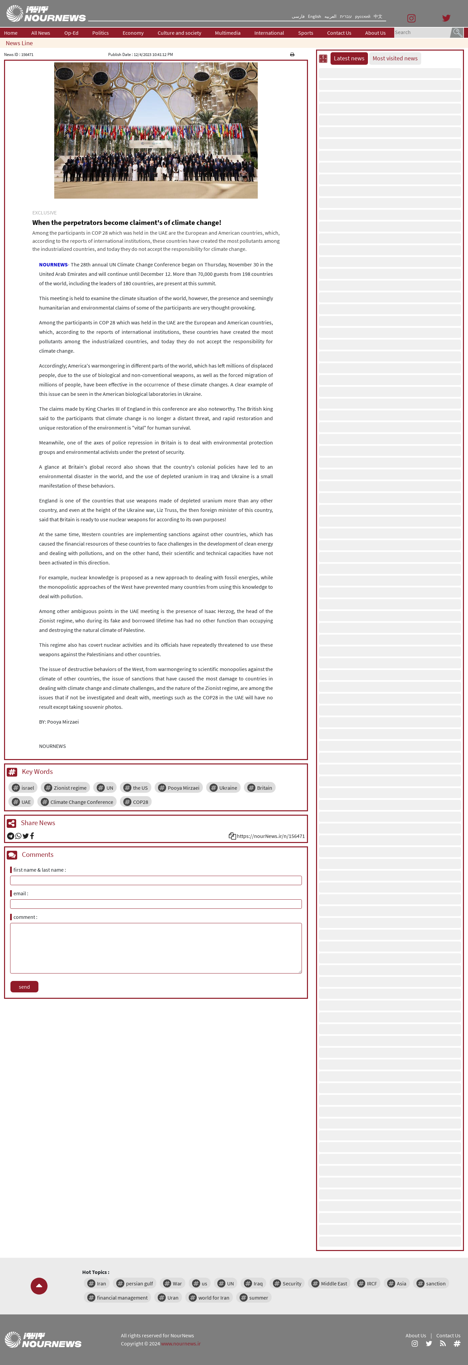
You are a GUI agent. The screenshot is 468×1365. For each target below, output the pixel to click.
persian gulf (139, 1283)
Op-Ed (71, 32)
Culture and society (179, 32)
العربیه (330, 16)
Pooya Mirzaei (183, 787)
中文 (378, 16)
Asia (401, 1283)
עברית (346, 16)
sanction (436, 1283)
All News (40, 32)
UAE (26, 801)
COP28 (140, 801)
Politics (100, 32)
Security (292, 1283)
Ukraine (228, 787)
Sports (305, 32)
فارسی (298, 16)
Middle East (334, 1283)
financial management (122, 1297)
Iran (101, 1283)
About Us (375, 32)
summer (258, 1297)
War (177, 1283)
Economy (133, 32)
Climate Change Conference (82, 801)
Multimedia (228, 32)
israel (28, 787)
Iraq (258, 1283)
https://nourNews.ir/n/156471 (271, 836)
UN (109, 787)
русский (362, 16)
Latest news (349, 58)
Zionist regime (70, 787)
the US (140, 787)
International (269, 32)
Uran (173, 1297)
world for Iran (213, 1297)
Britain (264, 787)
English (314, 16)
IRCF (372, 1283)
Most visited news (395, 58)
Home (11, 32)
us (204, 1283)
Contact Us (339, 32)
